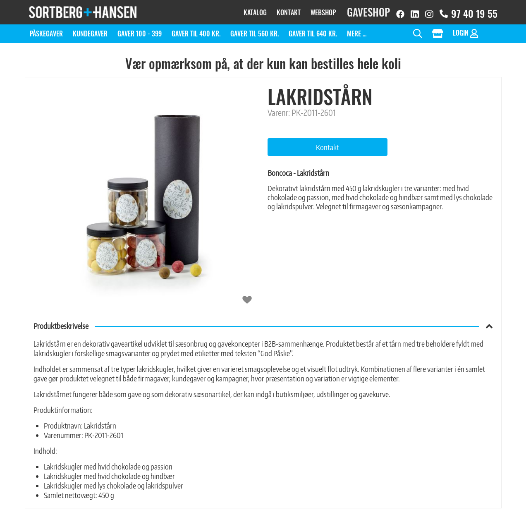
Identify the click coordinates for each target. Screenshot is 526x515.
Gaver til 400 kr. (196, 30)
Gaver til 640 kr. (313, 30)
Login (465, 29)
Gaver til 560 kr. (254, 30)
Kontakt (289, 10)
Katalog (255, 10)
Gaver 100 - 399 (139, 30)
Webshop (323, 10)
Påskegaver (46, 30)
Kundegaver (90, 30)
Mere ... (356, 30)
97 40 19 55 (468, 11)
